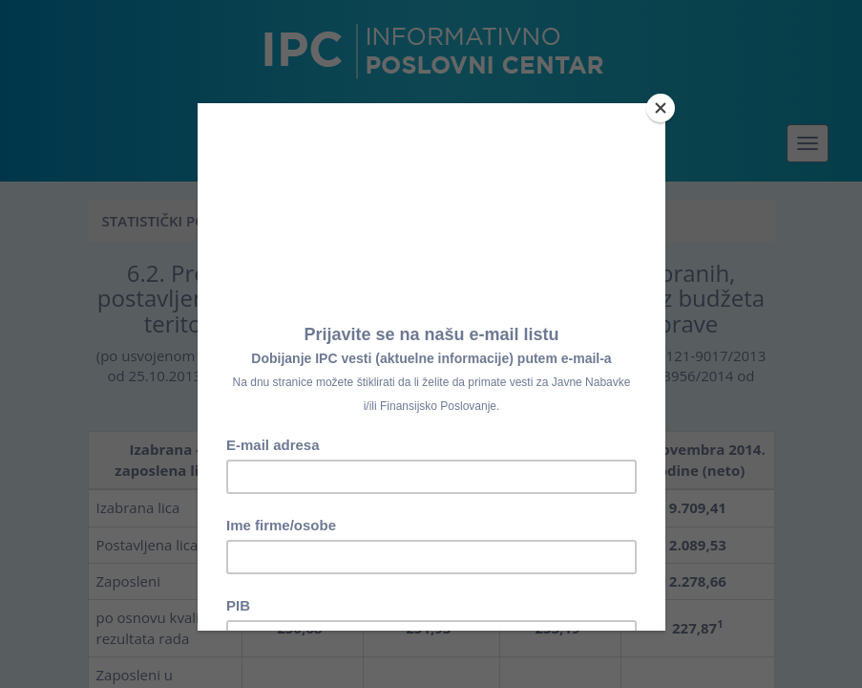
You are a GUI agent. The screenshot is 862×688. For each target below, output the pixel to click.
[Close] (660, 108)
